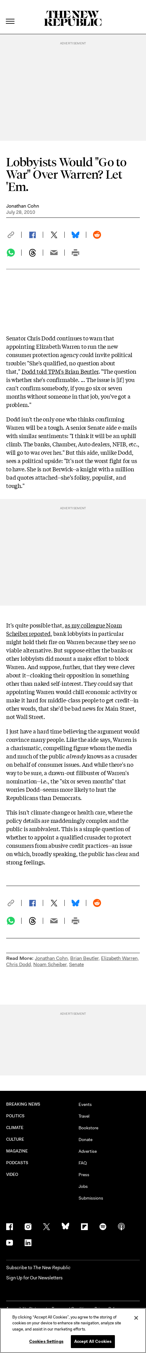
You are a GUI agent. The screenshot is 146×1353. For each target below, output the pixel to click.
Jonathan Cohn (22, 206)
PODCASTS (17, 1162)
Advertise (88, 1151)
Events (85, 1104)
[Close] (136, 1318)
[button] (14, 234)
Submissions (91, 1198)
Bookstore (88, 1128)
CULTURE (15, 1139)
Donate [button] (85, 1139)
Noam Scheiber (50, 964)
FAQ (83, 1163)
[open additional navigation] (10, 14)
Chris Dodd (18, 964)
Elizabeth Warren (119, 958)
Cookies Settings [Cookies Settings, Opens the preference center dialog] (46, 1341)
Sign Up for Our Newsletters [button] (34, 1278)
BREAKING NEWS (23, 1104)
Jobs (83, 1186)
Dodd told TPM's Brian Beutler (60, 371)
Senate (76, 964)
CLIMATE (15, 1127)
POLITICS (15, 1116)
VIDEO (12, 1174)
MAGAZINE (17, 1151)
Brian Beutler (84, 958)
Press (84, 1174)
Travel (84, 1116)
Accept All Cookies (93, 1341)
